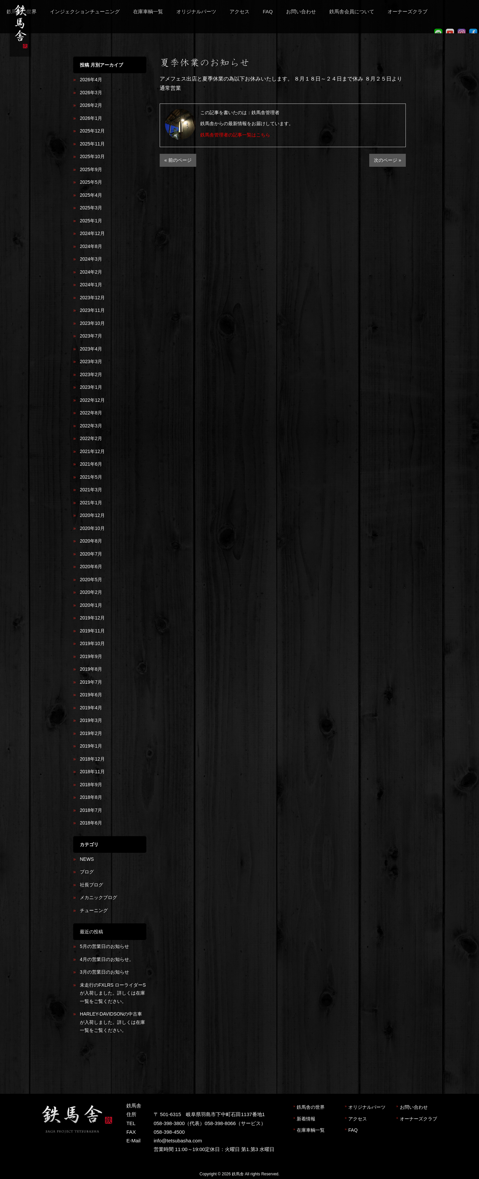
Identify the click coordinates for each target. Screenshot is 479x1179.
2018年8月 (91, 797)
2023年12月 (92, 297)
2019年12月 (92, 617)
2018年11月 (92, 771)
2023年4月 (91, 349)
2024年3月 (91, 259)
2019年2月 (91, 733)
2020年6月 (91, 566)
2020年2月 (91, 592)
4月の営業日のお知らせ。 (107, 959)
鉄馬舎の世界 (311, 1107)
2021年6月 (91, 464)
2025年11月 (92, 143)
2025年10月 (92, 156)
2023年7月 (91, 336)
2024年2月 (91, 272)
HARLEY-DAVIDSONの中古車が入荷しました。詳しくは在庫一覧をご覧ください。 (112, 1022)
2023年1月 (91, 387)
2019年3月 (91, 720)
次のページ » (387, 160)
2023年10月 (92, 323)
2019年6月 (91, 694)
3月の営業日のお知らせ (104, 972)
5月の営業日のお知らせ (104, 946)
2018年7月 (91, 810)
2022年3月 (91, 425)
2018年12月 (92, 759)
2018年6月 (91, 822)
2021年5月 (91, 477)
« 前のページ (178, 160)
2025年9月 (91, 169)
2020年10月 (92, 528)
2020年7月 (91, 554)
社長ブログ (91, 884)
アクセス (357, 1118)
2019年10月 (92, 643)
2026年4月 (91, 79)
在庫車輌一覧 (311, 1130)
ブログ (87, 871)
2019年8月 (91, 669)
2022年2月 (91, 438)
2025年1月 (91, 220)
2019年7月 (91, 682)
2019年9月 (91, 656)
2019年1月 (91, 746)
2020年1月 (91, 605)
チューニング (94, 910)
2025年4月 (91, 195)
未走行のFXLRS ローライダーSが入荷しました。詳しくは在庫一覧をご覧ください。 (113, 993)
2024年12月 (92, 233)
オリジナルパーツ (367, 1107)
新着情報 (306, 1118)
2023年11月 (92, 310)
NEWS (87, 859)
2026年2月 (91, 105)
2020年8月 (91, 541)
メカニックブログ (98, 897)
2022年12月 (92, 400)
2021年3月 (91, 489)
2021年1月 (91, 502)
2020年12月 (92, 515)
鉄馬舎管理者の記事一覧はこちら (235, 134)
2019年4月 (91, 707)
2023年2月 (91, 374)
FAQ (353, 1130)
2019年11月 (92, 630)
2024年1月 (91, 284)
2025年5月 (91, 182)
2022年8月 (91, 412)
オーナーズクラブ (418, 1118)
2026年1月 (91, 118)
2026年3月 (91, 92)
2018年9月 (91, 784)
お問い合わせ (414, 1107)
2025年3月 (91, 207)
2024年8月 (91, 246)
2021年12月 (92, 451)
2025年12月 (92, 130)
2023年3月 (91, 361)
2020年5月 (91, 579)
